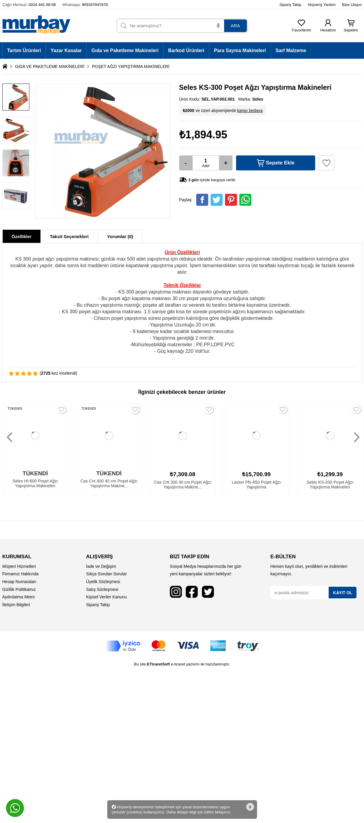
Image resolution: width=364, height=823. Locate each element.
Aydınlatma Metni (18, 596)
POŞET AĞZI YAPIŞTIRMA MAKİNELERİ (130, 66)
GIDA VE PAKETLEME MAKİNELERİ (49, 66)
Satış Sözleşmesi (102, 589)
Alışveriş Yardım (322, 4)
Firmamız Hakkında (20, 573)
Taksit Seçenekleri (69, 236)
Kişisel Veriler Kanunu (106, 596)
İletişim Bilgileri (16, 604)
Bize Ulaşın (352, 4)
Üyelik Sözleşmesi (103, 581)
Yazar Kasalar (66, 50)
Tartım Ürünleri (24, 50)
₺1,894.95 (203, 134)
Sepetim (351, 28)
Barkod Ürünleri (186, 50)
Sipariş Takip (290, 4)
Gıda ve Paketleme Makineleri (124, 50)
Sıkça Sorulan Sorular (106, 573)
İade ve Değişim (101, 566)
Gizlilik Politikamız (19, 589)
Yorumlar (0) (120, 236)
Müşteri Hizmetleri (19, 566)
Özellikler (22, 236)
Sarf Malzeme (291, 50)
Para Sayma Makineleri (240, 50)
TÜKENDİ (15, 408)
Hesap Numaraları (19, 581)
